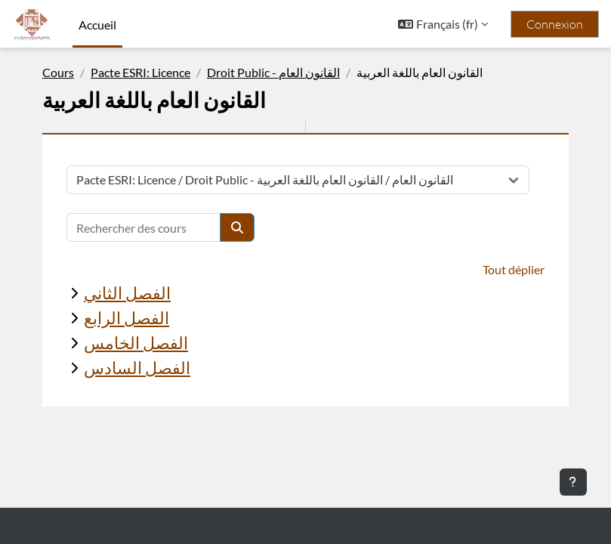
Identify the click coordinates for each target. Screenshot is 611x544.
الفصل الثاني (127, 293)
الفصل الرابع (126, 318)
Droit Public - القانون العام (273, 72)
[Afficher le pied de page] (573, 482)
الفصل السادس (137, 367)
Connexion (554, 24)
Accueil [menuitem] (97, 24)
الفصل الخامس (136, 342)
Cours (58, 72)
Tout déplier (514, 269)
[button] (443, 24)
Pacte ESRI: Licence (140, 72)
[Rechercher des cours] (143, 227)
